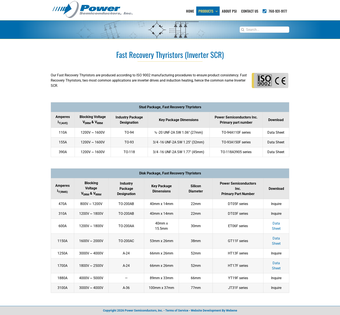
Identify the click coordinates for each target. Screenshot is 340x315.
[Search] (243, 29)
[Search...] (264, 29)
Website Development (206, 310)
